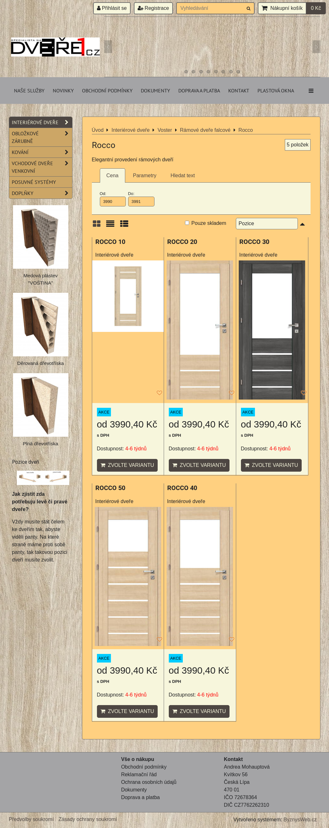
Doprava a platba (199, 90)
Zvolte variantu (127, 465)
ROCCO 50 (110, 488)
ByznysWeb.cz (300, 819)
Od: (113, 198)
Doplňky (42, 193)
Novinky (63, 90)
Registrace (153, 8)
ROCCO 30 (254, 242)
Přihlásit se (112, 8)
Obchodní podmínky (107, 90)
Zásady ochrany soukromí (87, 819)
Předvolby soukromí (31, 819)
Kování (42, 152)
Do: (141, 198)
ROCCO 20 (182, 242)
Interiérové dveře (42, 122)
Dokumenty (155, 90)
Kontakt (238, 90)
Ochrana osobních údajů (148, 782)
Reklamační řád (139, 774)
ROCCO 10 (110, 242)
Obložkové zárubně (42, 137)
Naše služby (29, 90)
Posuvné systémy (34, 182)
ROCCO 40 (182, 488)
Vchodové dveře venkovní (42, 167)
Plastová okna (275, 90)
